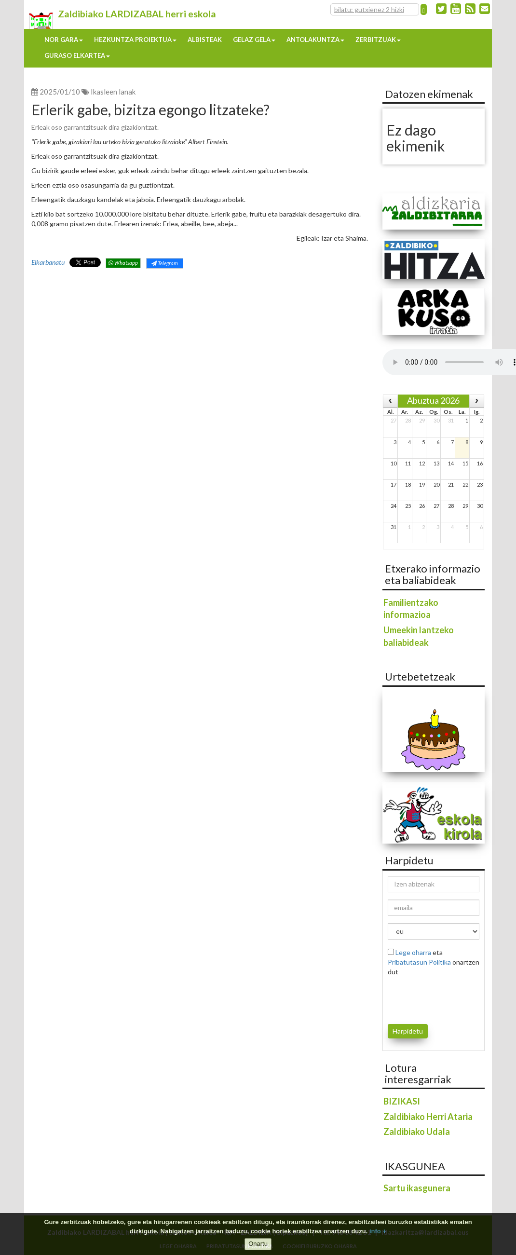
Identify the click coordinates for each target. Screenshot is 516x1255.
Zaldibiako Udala (416, 1131)
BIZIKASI (401, 1101)
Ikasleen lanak (113, 91)
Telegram (164, 263)
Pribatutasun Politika (419, 962)
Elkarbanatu (48, 262)
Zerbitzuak (378, 39)
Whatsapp (123, 262)
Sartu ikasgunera (416, 1188)
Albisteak (205, 39)
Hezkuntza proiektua (135, 39)
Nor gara (63, 39)
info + (377, 1231)
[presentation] (444, 998)
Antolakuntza (315, 39)
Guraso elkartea (77, 55)
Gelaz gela (254, 39)
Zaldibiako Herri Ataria (428, 1116)
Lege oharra (413, 952)
